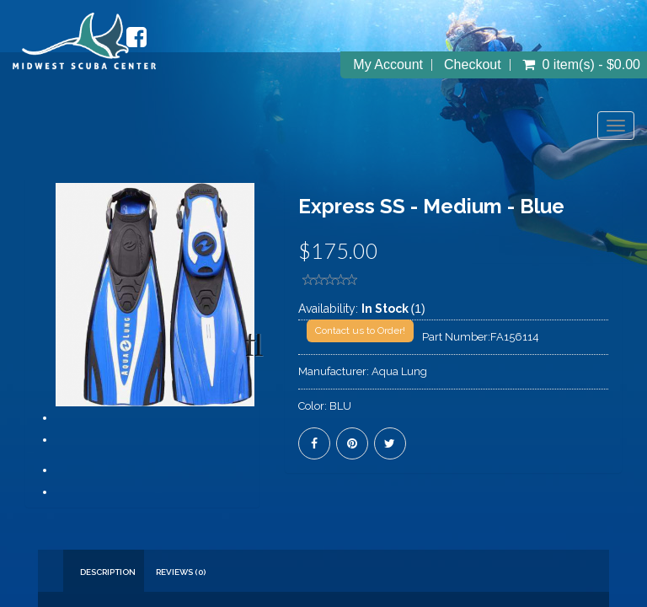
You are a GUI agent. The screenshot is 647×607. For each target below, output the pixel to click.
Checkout (472, 65)
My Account (388, 65)
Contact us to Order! (360, 330)
